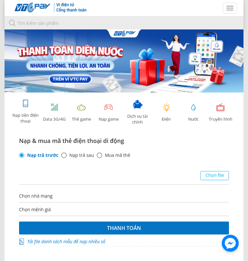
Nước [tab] (193, 112)
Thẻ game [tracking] (81, 112)
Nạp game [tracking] (108, 112)
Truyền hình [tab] (220, 112)
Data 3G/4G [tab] (54, 112)
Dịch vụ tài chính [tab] (137, 112)
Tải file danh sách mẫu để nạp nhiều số (66, 241)
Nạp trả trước (42, 155)
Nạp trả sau (81, 155)
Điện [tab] (166, 112)
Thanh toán (124, 228)
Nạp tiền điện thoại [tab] (25, 111)
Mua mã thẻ (117, 155)
